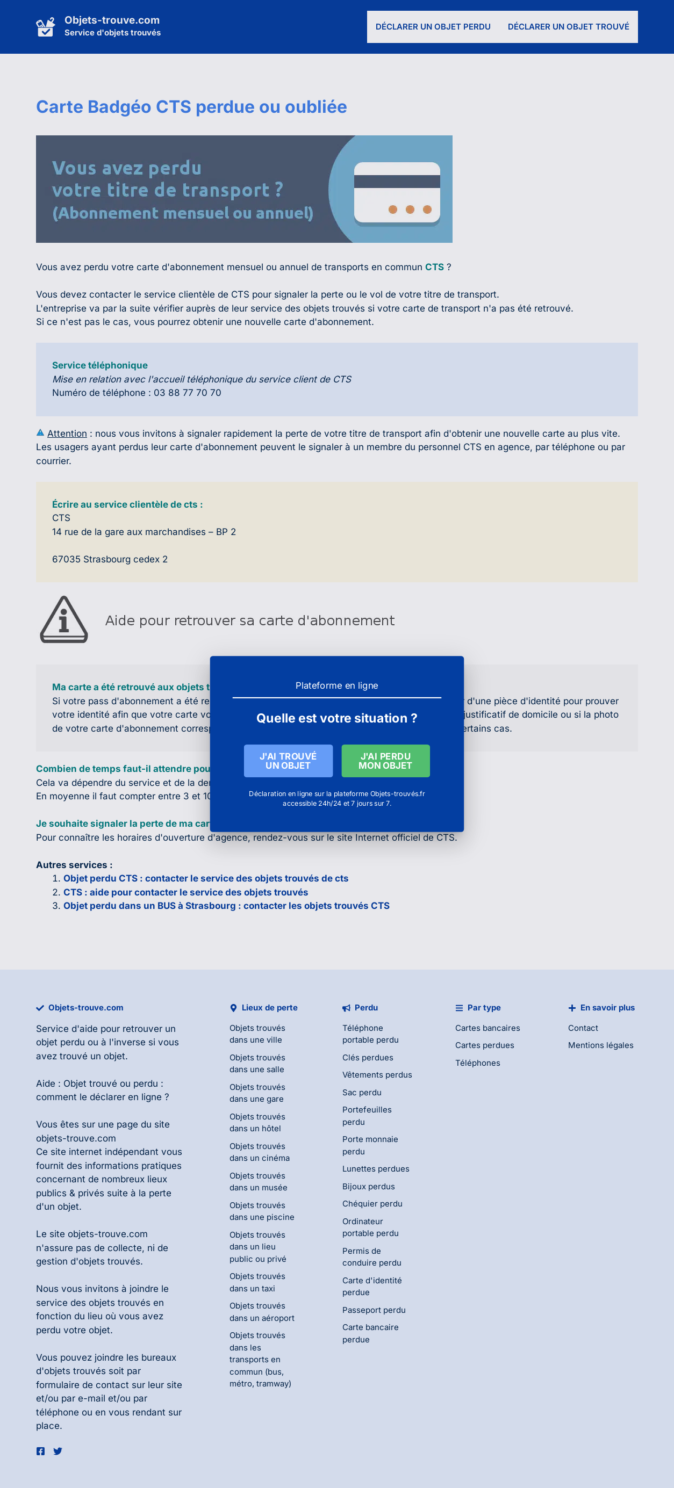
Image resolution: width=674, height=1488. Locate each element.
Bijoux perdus (368, 1186)
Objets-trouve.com (112, 20)
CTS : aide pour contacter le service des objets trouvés (186, 892)
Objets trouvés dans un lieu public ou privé (258, 1247)
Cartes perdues (484, 1045)
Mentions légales (601, 1045)
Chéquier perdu (372, 1203)
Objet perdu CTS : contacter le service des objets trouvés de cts (206, 878)
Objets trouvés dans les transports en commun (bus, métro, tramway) (260, 1359)
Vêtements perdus (377, 1075)
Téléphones (477, 1063)
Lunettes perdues (376, 1169)
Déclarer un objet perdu (433, 26)
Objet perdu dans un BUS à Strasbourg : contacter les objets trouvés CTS (226, 905)
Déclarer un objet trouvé (568, 26)
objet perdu (60, 1042)
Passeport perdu (374, 1310)
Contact (583, 1028)
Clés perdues (367, 1057)
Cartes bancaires (487, 1028)
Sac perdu (362, 1092)
